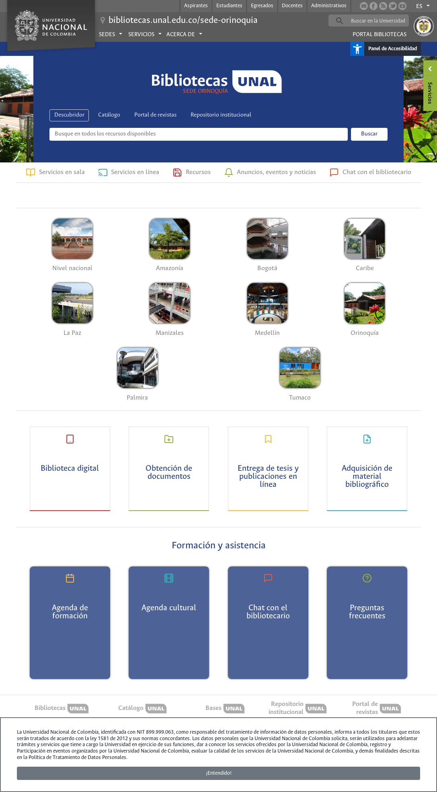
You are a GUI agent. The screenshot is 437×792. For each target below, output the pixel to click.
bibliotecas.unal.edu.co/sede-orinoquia (183, 20)
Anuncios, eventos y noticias (276, 172)
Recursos (198, 172)
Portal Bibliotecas (379, 34)
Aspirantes (196, 6)
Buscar (369, 134)
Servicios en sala (62, 172)
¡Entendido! (219, 773)
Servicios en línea (135, 172)
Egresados (262, 6)
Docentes (292, 6)
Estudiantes (229, 6)
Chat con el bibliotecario (377, 172)
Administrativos (329, 6)
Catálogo (109, 115)
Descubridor (69, 115)
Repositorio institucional (221, 115)
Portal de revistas (155, 115)
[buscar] (381, 21)
